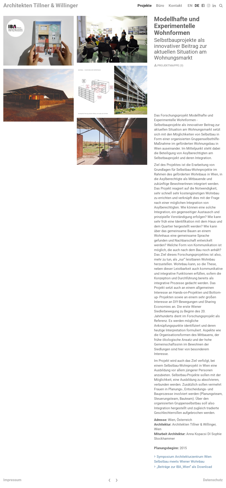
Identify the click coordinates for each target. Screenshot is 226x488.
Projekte (144, 5)
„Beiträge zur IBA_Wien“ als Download (184, 467)
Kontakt (175, 5)
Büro (160, 5)
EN (190, 5)
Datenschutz (213, 480)
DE (197, 5)
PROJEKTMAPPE (166, 65)
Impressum (12, 480)
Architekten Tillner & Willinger (40, 5)
